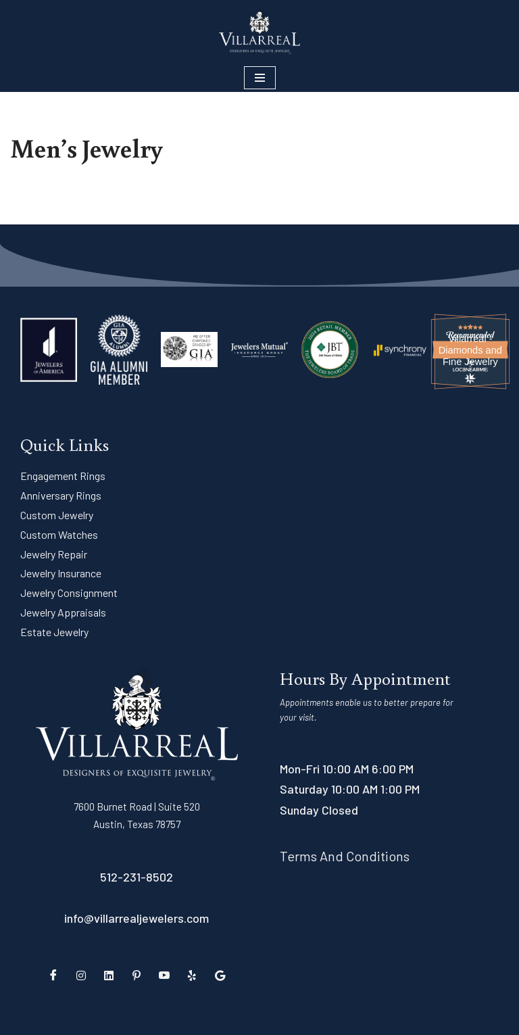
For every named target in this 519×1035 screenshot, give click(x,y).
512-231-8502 (136, 876)
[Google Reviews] (219, 975)
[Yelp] (192, 975)
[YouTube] (164, 975)
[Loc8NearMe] (470, 370)
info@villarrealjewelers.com (136, 918)
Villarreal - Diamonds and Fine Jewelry (470, 350)
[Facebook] (53, 975)
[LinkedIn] (109, 975)
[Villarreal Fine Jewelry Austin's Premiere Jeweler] (259, 31)
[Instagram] (81, 975)
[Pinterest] (136, 975)
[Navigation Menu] (260, 77)
